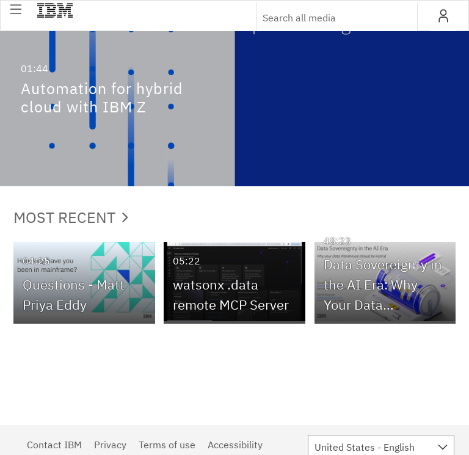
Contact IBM (54, 445)
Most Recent (70, 217)
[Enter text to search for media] (323, 17)
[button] (16, 9)
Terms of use (167, 445)
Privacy (110, 445)
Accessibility (235, 445)
